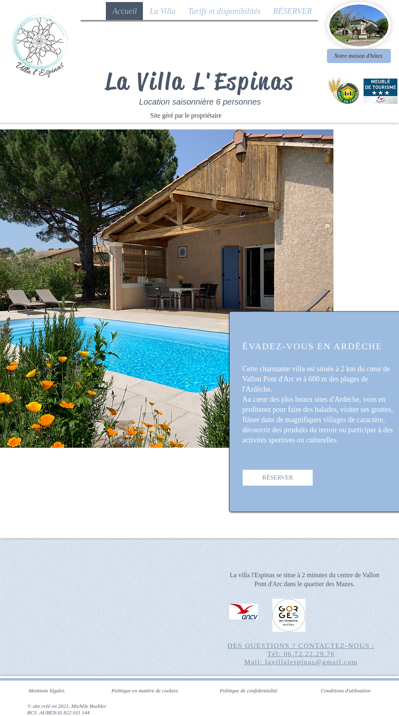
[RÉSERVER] (278, 478)
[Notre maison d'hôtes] (359, 56)
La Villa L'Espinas (200, 81)
